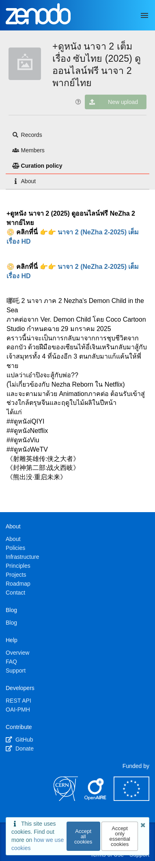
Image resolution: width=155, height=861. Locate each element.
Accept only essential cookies (119, 836)
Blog (11, 622)
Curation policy (37, 165)
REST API (18, 700)
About (24, 181)
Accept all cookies (83, 836)
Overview (17, 652)
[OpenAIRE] (96, 799)
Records (27, 135)
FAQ (11, 661)
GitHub (19, 739)
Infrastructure (22, 557)
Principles (18, 565)
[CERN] (66, 799)
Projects (16, 574)
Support (16, 670)
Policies (15, 548)
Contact (15, 592)
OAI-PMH (18, 709)
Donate (20, 748)
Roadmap (18, 583)
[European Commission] (131, 799)
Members (28, 150)
